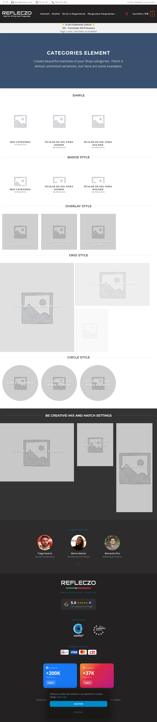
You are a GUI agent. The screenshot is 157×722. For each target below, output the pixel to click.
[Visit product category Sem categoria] (20, 126)
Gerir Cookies (114, 699)
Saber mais (62, 697)
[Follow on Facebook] (4, 2)
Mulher (56, 13)
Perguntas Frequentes (102, 13)
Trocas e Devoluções (46, 699)
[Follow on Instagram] (7, 2)
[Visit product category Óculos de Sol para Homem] (59, 127)
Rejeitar (78, 712)
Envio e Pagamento (74, 13)
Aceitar (78, 704)
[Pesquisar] (126, 14)
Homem (45, 13)
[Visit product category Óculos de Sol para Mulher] (98, 127)
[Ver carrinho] (144, 13)
